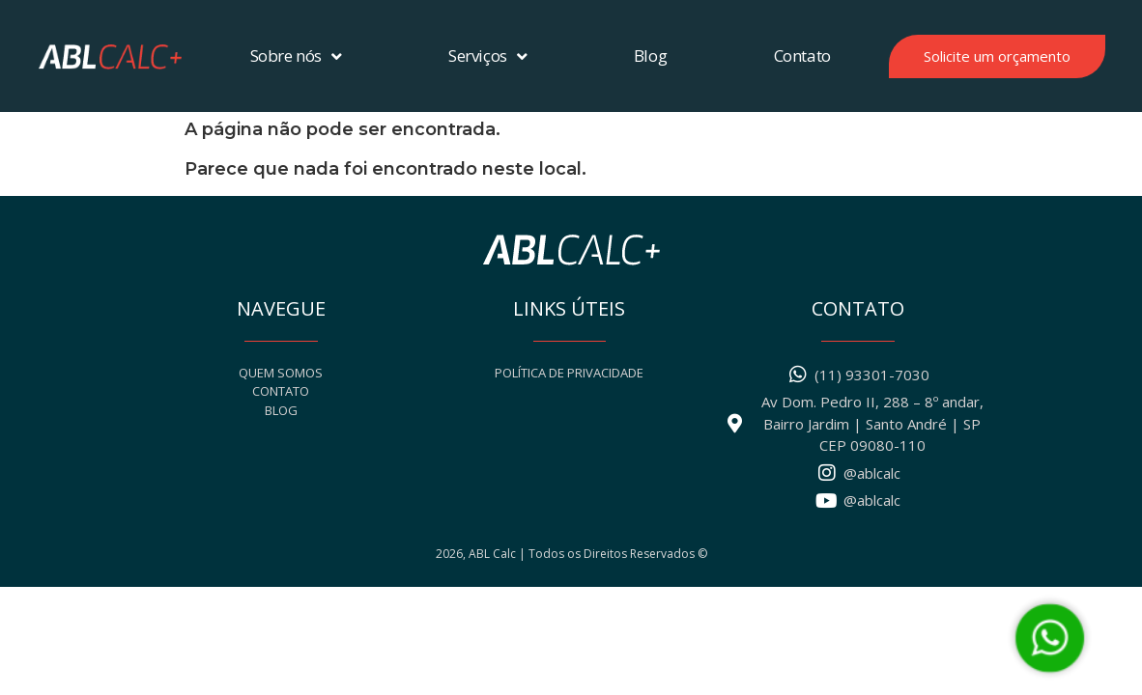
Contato (802, 55)
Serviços (487, 56)
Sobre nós (296, 56)
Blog (650, 55)
